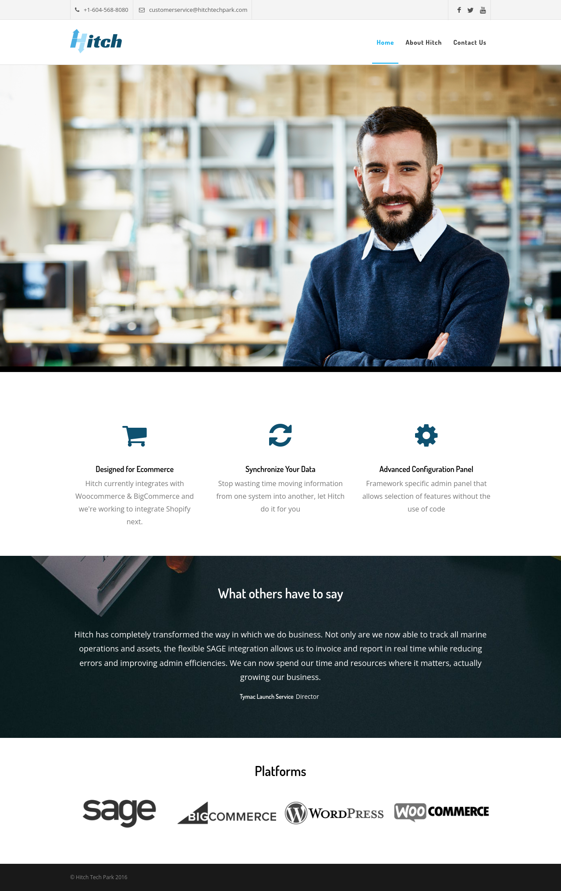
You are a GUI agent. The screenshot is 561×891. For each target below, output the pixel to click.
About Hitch (424, 42)
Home (385, 42)
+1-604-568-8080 (101, 10)
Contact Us (469, 42)
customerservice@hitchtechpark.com (193, 10)
